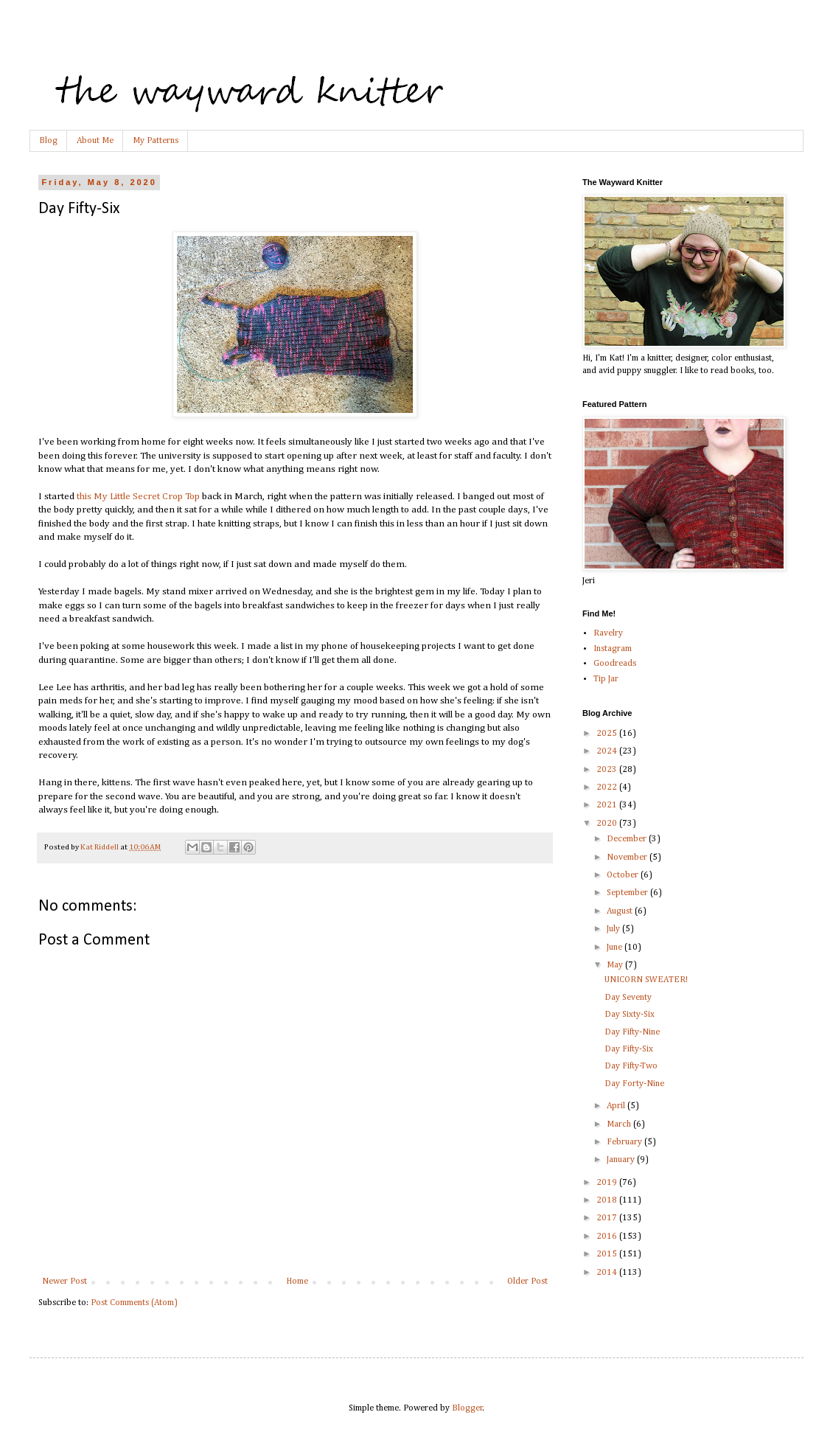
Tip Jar (605, 679)
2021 (607, 805)
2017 (607, 1218)
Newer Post (64, 1281)
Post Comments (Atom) (134, 1302)
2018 (607, 1200)
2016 (607, 1236)
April (617, 1106)
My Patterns (155, 140)
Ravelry (608, 633)
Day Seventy (628, 997)
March (620, 1124)
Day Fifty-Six (628, 1049)
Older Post (527, 1281)
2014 (607, 1272)
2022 (607, 787)
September (628, 893)
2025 (607, 733)
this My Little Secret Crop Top (138, 496)
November (628, 857)
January (622, 1159)
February (625, 1142)
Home (297, 1281)
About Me (95, 140)
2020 (607, 823)
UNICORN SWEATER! (646, 980)
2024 (607, 751)
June (615, 947)
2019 (607, 1182)
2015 (607, 1254)
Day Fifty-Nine (632, 1032)
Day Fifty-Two (631, 1066)
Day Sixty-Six (629, 1014)
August (621, 911)
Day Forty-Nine (634, 1083)
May (616, 965)
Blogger (467, 1408)
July (614, 929)
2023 (607, 769)
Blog (48, 140)
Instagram (612, 648)
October (624, 875)
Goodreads (614, 663)
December (628, 839)
